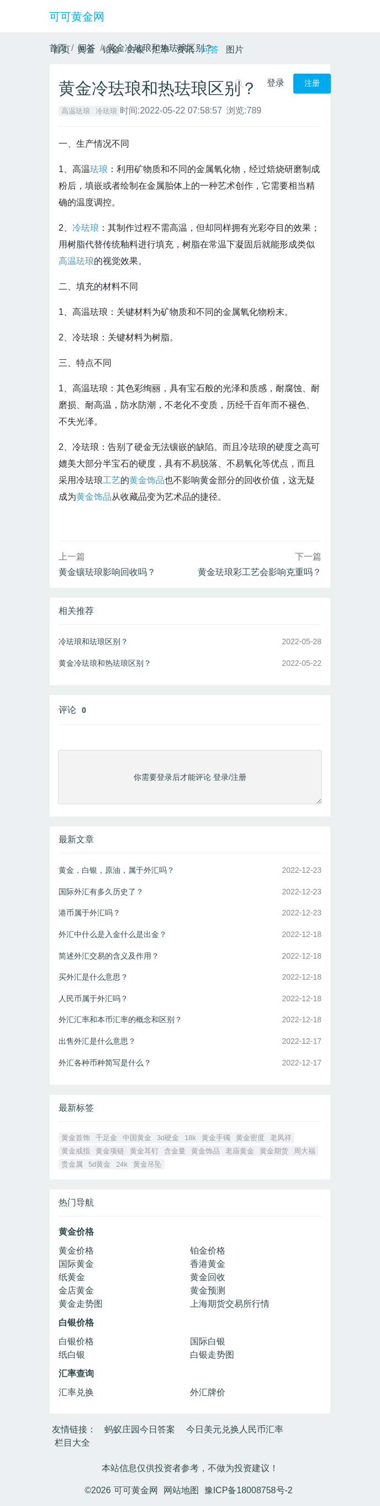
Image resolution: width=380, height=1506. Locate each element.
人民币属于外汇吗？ (93, 998)
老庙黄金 (239, 1151)
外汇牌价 (207, 1392)
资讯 (185, 49)
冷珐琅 (106, 111)
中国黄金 (137, 1138)
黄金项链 (110, 1151)
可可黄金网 (76, 17)
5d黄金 (99, 1164)
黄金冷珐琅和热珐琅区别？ (105, 663)
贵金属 (72, 1164)
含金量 (175, 1151)
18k (190, 1138)
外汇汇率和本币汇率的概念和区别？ (120, 1019)
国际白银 (207, 1341)
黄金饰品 (94, 496)
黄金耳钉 (144, 1151)
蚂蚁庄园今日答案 (139, 1429)
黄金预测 (207, 1290)
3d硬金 (168, 1138)
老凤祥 (281, 1138)
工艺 (111, 480)
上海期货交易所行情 (230, 1303)
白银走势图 (212, 1354)
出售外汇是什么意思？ (97, 1041)
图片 (235, 49)
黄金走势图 (81, 1303)
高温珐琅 (75, 111)
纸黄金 (72, 1277)
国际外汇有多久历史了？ (101, 891)
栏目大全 (72, 1442)
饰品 (156, 480)
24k (122, 1164)
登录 (275, 82)
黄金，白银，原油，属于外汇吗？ (117, 870)
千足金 (106, 1138)
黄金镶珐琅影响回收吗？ (107, 572)
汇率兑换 (76, 1392)
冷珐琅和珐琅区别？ (93, 641)
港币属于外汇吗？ (89, 912)
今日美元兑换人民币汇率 (234, 1429)
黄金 (86, 49)
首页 (61, 49)
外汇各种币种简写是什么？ (105, 1062)
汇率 (161, 49)
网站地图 (181, 1490)
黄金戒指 (75, 1151)
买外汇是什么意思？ (93, 976)
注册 (312, 83)
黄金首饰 (75, 1138)
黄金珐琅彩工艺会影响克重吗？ (259, 572)
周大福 (304, 1151)
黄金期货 (274, 1151)
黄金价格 (76, 1250)
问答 (210, 49)
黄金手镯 (216, 1138)
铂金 (111, 49)
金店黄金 (76, 1290)
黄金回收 (207, 1277)
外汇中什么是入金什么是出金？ (113, 934)
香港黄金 (207, 1264)
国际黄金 (76, 1264)
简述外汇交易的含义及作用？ (109, 955)
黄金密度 (250, 1138)
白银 (136, 49)
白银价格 (76, 1341)
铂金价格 (207, 1250)
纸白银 (72, 1354)
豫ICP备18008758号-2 (248, 1490)
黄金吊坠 (147, 1164)
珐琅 (99, 169)
